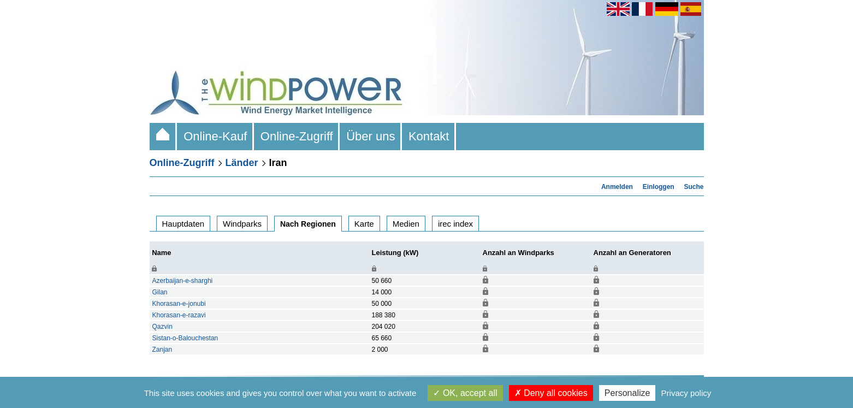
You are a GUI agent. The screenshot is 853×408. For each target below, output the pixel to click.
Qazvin (162, 326)
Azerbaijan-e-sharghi (182, 281)
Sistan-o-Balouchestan (185, 338)
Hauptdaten (183, 223)
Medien (406, 223)
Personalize (627, 393)
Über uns (371, 136)
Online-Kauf (215, 136)
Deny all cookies (551, 393)
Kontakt (429, 136)
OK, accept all (465, 393)
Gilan (160, 292)
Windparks (242, 223)
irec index (455, 223)
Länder (242, 162)
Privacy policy (686, 393)
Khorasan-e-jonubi (179, 304)
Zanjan (162, 349)
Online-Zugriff (297, 136)
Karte (364, 223)
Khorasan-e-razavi (179, 315)
